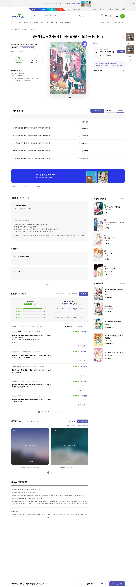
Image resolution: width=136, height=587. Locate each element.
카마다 (27, 44)
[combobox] (36, 16)
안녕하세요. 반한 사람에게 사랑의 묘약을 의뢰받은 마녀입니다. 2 (32, 151)
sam (51, 9)
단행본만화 (24, 29)
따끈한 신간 (109, 22)
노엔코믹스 (14, 47)
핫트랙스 (59, 9)
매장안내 (117, 9)
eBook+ (67, 22)
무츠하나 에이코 (16, 44)
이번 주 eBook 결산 (119, 22)
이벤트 (102, 22)
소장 (81, 128)
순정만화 (33, 29)
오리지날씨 (59, 22)
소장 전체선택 (84, 122)
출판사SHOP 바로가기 (27, 47)
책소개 (22, 198)
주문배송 (111, 9)
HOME (12, 29)
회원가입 (94, 9)
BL (31, 22)
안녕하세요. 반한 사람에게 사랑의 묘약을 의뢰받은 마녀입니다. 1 (32, 158)
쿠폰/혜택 (129, 56)
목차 (27, 198)
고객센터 (123, 9)
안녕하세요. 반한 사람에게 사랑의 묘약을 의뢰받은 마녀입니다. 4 (32, 135)
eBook (43, 9)
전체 (27, 421)
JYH (34, 44)
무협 (42, 22)
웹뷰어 (37, 78)
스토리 (68, 9)
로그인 (99, 9)
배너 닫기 (133, 3)
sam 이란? (129, 60)
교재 (52, 22)
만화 (47, 22)
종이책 (39, 421)
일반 (20, 22)
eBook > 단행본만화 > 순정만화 (22, 209)
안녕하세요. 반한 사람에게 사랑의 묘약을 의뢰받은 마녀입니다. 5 (32, 128)
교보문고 (34, 9)
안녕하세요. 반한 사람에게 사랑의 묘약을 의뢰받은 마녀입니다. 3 (32, 143)
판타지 (36, 22)
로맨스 (26, 22)
